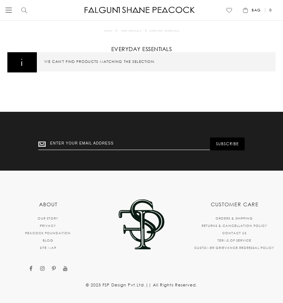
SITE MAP (48, 247)
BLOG (48, 240)
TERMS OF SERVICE (234, 240)
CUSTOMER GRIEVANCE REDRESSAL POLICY (234, 247)
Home (108, 30)
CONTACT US (234, 233)
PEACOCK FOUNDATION (48, 233)
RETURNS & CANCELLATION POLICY (234, 225)
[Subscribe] (227, 144)
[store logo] (139, 10)
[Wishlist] (229, 10)
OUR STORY (48, 218)
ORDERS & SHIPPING (234, 218)
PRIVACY (48, 225)
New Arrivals (132, 30)
